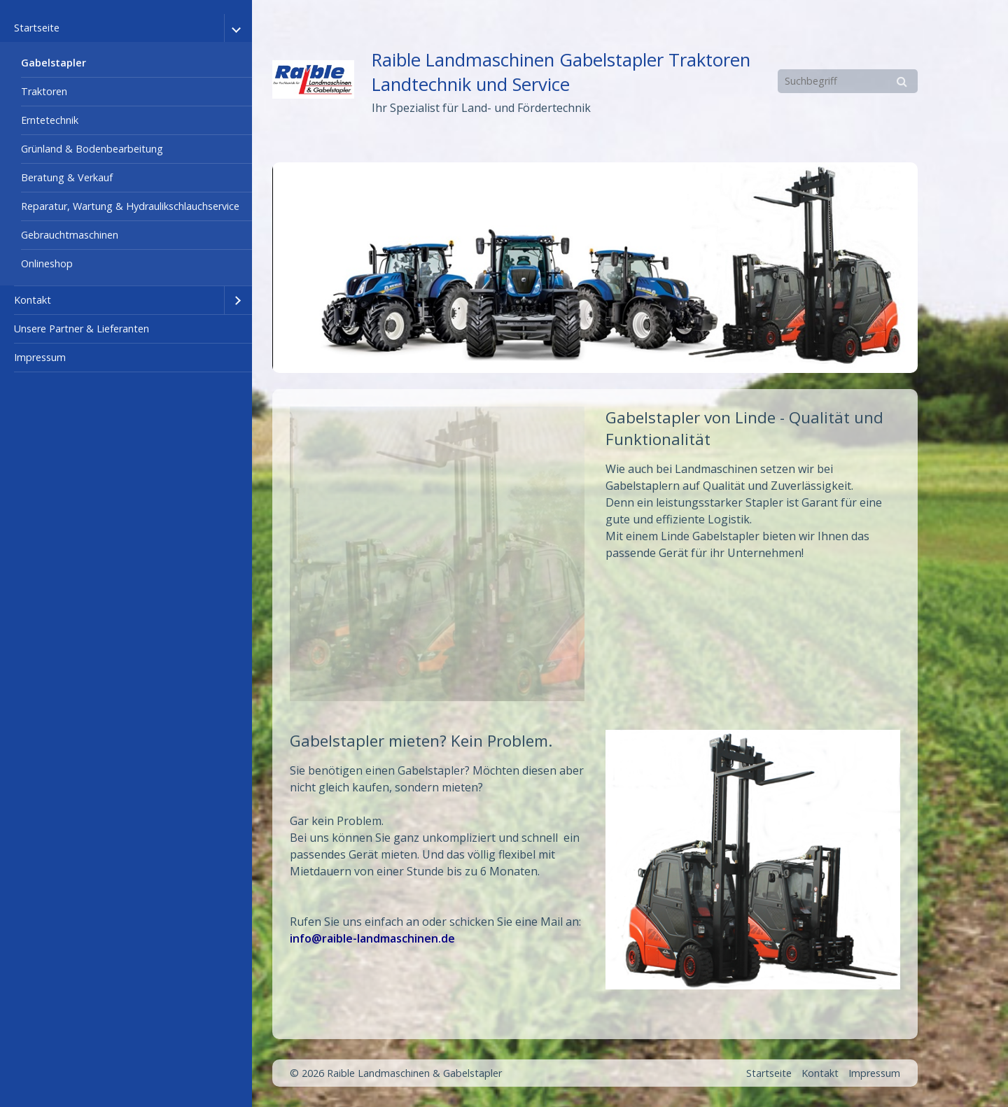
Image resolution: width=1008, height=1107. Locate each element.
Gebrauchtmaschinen (69, 234)
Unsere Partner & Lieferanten (81, 328)
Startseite (36, 27)
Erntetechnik (49, 120)
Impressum (40, 357)
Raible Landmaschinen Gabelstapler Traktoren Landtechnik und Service (561, 72)
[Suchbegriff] (848, 81)
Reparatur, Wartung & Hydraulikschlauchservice (130, 206)
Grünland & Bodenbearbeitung (92, 148)
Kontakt (32, 299)
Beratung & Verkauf (67, 177)
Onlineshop (47, 263)
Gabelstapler (53, 62)
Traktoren (44, 91)
